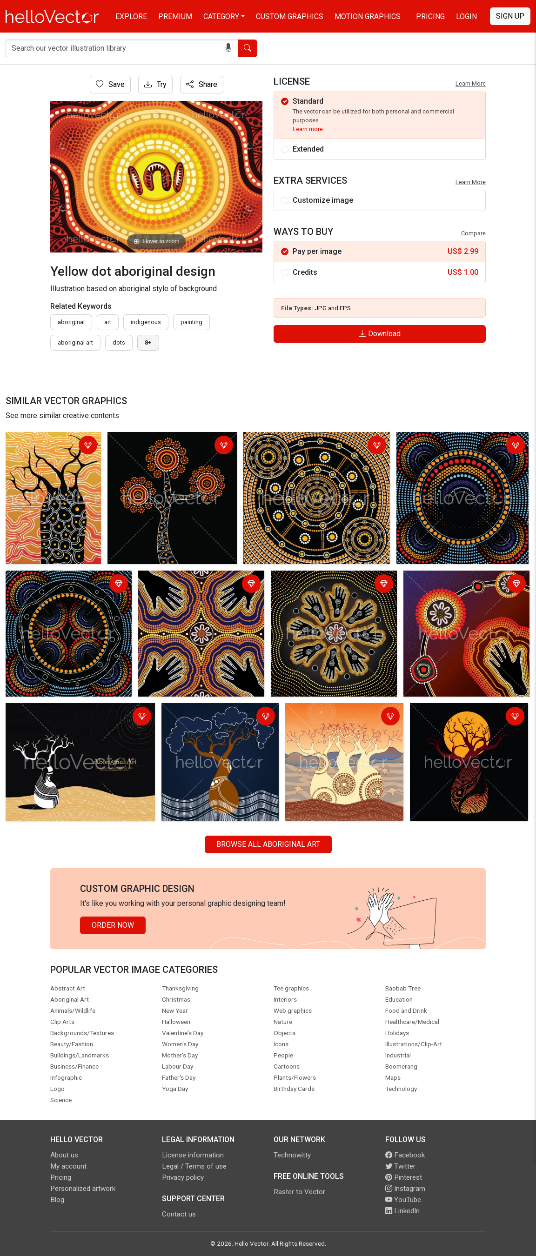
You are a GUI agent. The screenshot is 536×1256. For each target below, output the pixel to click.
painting (191, 322)
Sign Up (510, 16)
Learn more (308, 129)
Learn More (471, 83)
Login (466, 16)
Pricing (430, 16)
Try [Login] (155, 84)
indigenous (146, 322)
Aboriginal (71, 322)
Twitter (400, 1166)
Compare (473, 233)
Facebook (405, 1155)
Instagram (405, 1188)
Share (201, 84)
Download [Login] (380, 333)
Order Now (113, 925)
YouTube (403, 1200)
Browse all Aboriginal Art (268, 844)
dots (119, 342)
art (107, 322)
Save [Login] (110, 84)
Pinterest (403, 1177)
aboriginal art (75, 342)
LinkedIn (402, 1211)
